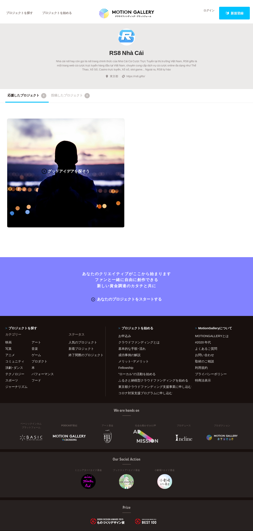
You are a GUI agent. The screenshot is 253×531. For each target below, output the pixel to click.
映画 (8, 316)
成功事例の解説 (129, 329)
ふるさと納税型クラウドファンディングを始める (151, 354)
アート (36, 316)
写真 (8, 322)
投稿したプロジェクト (70, 98)
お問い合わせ (204, 329)
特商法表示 (203, 354)
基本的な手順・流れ (132, 322)
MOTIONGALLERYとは (212, 309)
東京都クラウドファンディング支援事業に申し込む (151, 360)
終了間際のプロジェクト (84, 329)
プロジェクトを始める (60, 13)
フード (36, 354)
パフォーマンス (43, 348)
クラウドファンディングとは (139, 316)
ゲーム (36, 329)
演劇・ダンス (14, 341)
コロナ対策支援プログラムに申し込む (145, 367)
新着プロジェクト (81, 322)
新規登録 (234, 13)
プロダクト (39, 335)
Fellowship (125, 341)
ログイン (206, 13)
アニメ (10, 329)
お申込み (124, 309)
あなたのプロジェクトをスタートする (126, 273)
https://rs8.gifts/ (133, 79)
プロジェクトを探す (20, 13)
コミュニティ (14, 335)
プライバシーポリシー (211, 348)
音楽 (35, 322)
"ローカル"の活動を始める (137, 348)
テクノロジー (14, 348)
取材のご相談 (204, 335)
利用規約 (201, 341)
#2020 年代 (203, 316)
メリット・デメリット (133, 335)
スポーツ (11, 354)
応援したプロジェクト (27, 98)
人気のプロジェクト (83, 316)
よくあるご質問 (206, 322)
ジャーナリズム (16, 360)
